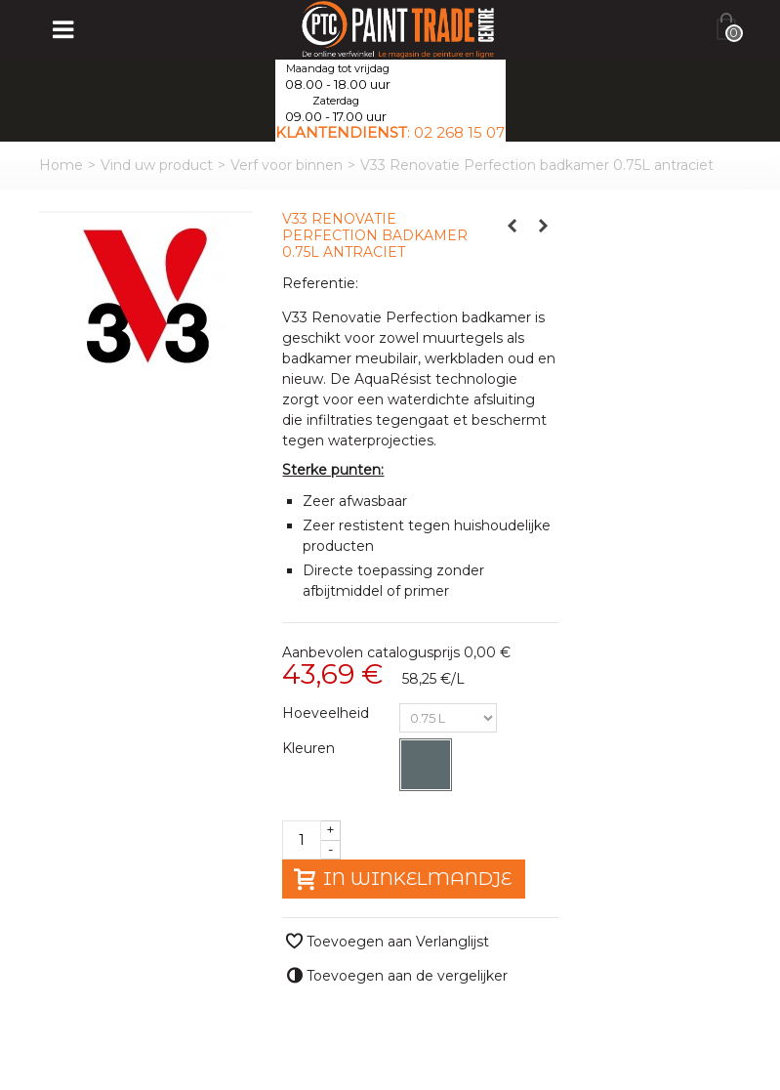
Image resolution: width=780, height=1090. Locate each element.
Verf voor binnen (286, 165)
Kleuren (310, 748)
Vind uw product (157, 165)
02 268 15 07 (459, 132)
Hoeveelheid (327, 713)
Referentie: (320, 283)
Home (61, 165)
